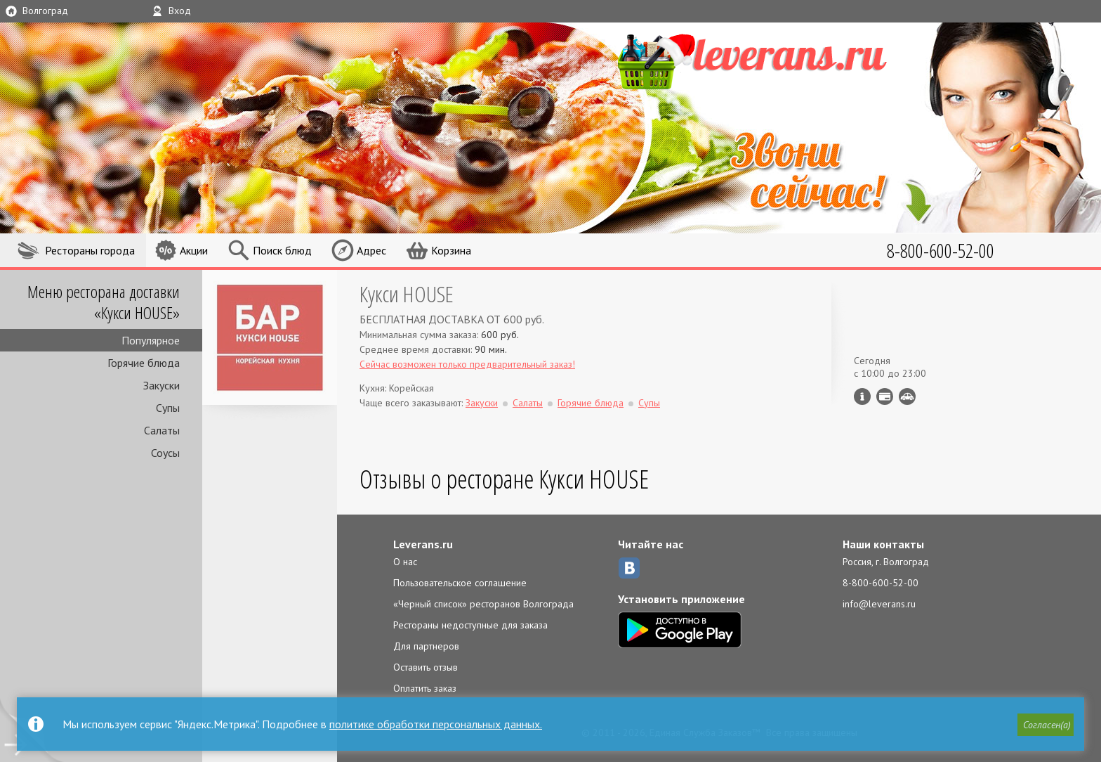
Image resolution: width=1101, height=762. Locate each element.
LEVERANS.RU (774, 60)
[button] (1045, 724)
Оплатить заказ (424, 688)
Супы (168, 408)
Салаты (162, 430)
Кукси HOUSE (407, 293)
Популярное (150, 340)
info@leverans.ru (879, 604)
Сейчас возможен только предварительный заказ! (467, 364)
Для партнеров (426, 646)
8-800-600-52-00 (880, 582)
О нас (405, 561)
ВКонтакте (629, 568)
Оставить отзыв (425, 667)
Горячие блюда (143, 363)
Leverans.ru (423, 544)
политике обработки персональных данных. (435, 724)
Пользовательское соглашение (460, 582)
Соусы (165, 453)
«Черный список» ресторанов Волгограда (483, 604)
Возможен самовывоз (907, 396)
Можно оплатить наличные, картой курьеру (884, 396)
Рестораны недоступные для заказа (470, 625)
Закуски (161, 385)
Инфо (862, 396)
